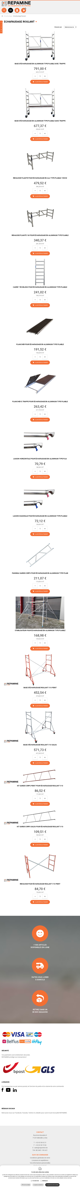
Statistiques (45, 1180)
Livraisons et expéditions (40, 1160)
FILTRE (1, 26)
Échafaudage (8, 16)
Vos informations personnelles (40, 1163)
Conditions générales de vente (40, 1158)
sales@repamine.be (41, 1148)
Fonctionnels (35, 1180)
